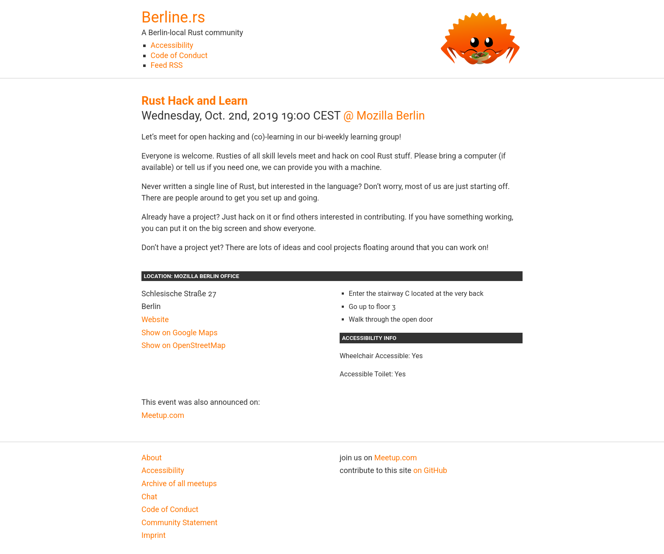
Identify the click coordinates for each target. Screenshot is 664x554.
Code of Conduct (179, 55)
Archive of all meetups (179, 483)
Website (155, 319)
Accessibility (172, 45)
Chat (149, 496)
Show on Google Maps (179, 332)
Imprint (153, 535)
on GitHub (430, 470)
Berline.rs (173, 17)
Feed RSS (167, 65)
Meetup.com (162, 415)
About (151, 457)
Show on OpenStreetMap (183, 345)
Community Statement (179, 522)
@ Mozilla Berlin (384, 115)
